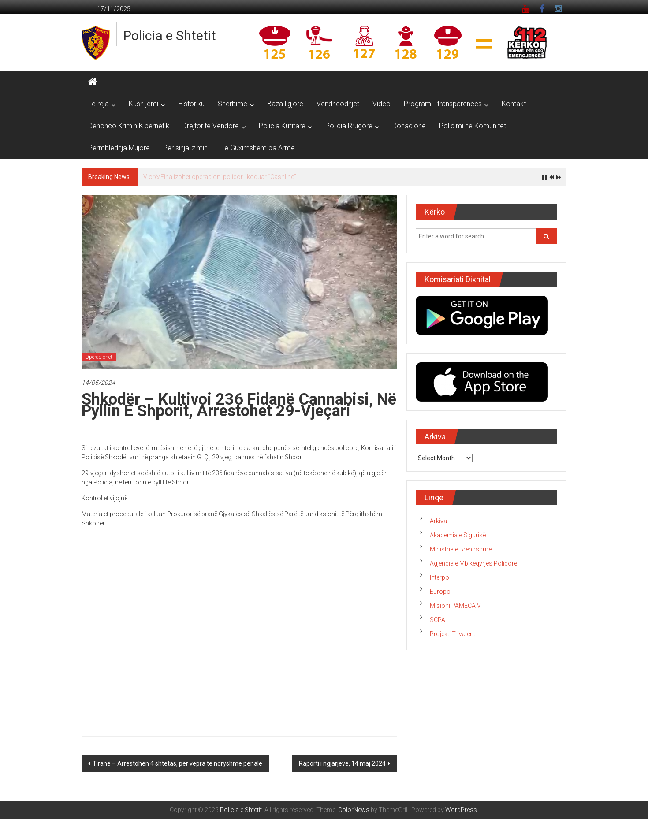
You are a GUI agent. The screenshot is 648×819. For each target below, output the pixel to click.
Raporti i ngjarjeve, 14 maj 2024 (342, 763)
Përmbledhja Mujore (119, 148)
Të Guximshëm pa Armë (258, 148)
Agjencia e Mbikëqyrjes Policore (473, 563)
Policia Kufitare (282, 126)
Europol (441, 591)
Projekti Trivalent (452, 633)
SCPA (437, 619)
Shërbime (232, 104)
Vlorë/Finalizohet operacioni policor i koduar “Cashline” (219, 176)
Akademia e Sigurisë (458, 535)
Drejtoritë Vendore (210, 126)
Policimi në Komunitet (472, 126)
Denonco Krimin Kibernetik (128, 126)
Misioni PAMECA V (455, 605)
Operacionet (98, 357)
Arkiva (438, 521)
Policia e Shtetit (169, 35)
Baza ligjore (285, 104)
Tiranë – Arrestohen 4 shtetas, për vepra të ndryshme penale (177, 763)
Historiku (191, 104)
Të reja (98, 104)
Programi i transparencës (443, 104)
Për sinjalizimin (185, 148)
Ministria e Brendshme (461, 549)
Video (381, 104)
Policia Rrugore (348, 126)
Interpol (440, 577)
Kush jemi (143, 104)
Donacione (409, 126)
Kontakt (514, 104)
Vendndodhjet (338, 104)
